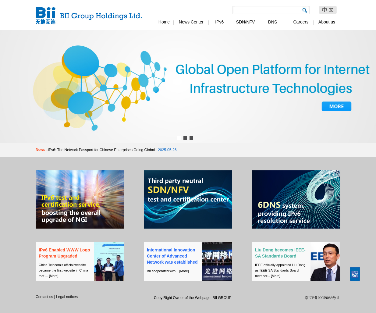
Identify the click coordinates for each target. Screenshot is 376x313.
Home (164, 22)
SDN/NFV (245, 22)
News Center (191, 22)
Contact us (44, 297)
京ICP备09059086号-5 (322, 298)
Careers (300, 22)
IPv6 (218, 22)
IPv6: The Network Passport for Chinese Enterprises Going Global (101, 150)
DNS (272, 22)
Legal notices (67, 297)
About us (326, 22)
